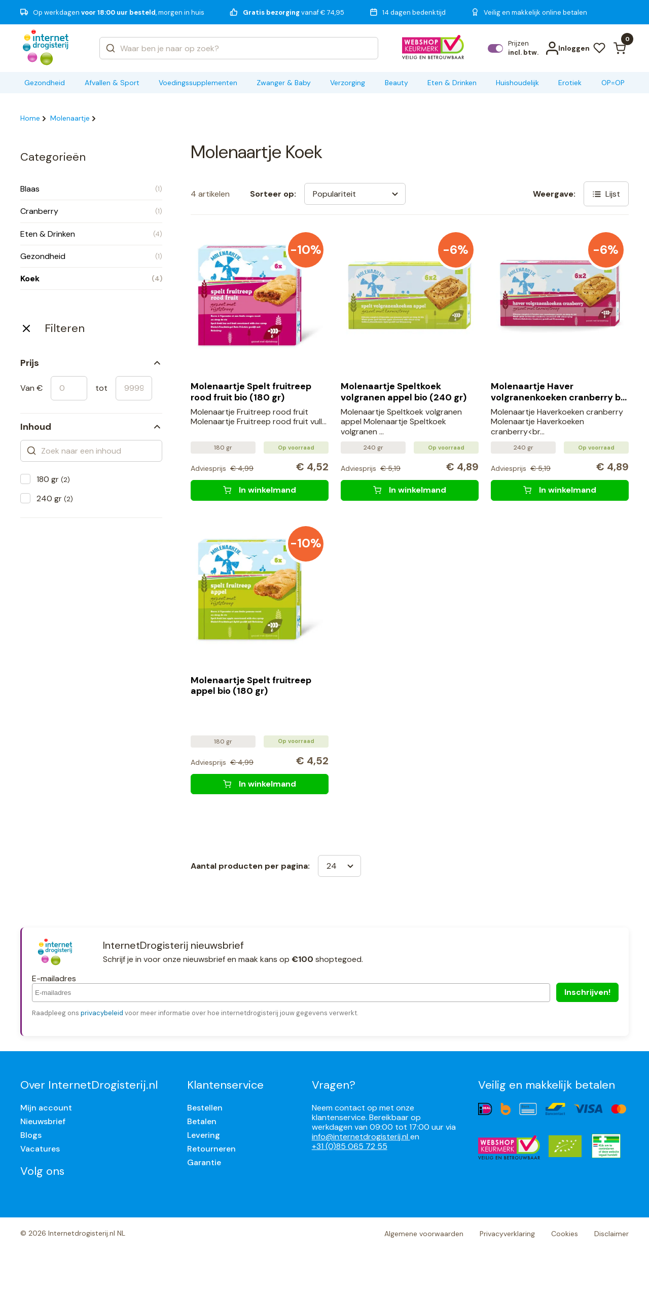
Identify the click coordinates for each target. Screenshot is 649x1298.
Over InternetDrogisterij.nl (89, 1085)
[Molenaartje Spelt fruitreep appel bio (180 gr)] (260, 784)
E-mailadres (54, 978)
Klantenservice (225, 1085)
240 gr (55, 498)
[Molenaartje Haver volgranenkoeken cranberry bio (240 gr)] (560, 490)
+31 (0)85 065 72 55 (349, 1146)
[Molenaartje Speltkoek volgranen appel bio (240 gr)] (410, 490)
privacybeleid (102, 1013)
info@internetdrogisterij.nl (361, 1136)
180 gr (53, 479)
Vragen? (333, 1085)
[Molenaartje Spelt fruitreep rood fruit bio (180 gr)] (260, 490)
